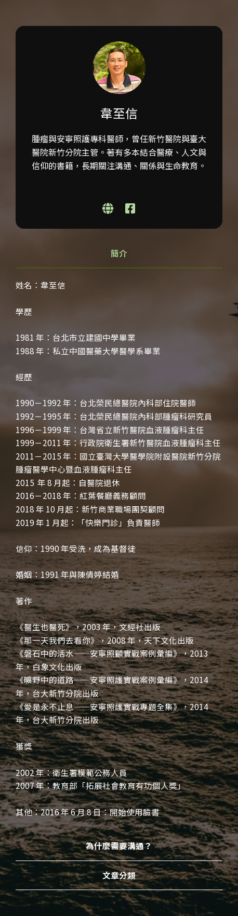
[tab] (119, 254)
